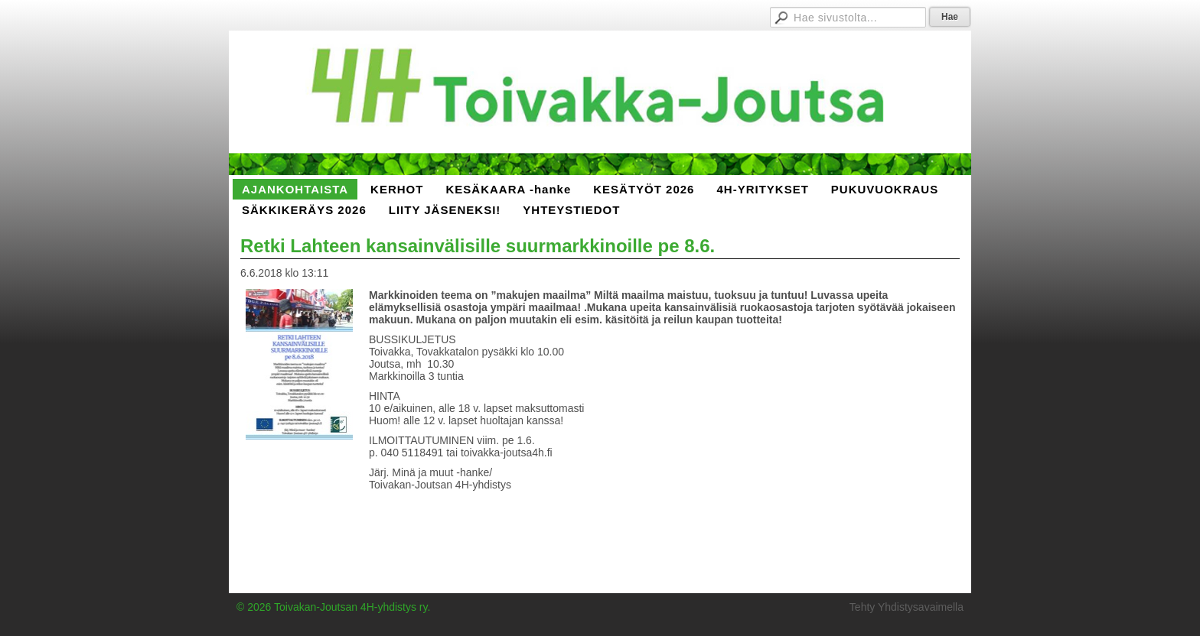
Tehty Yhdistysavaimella (906, 607)
